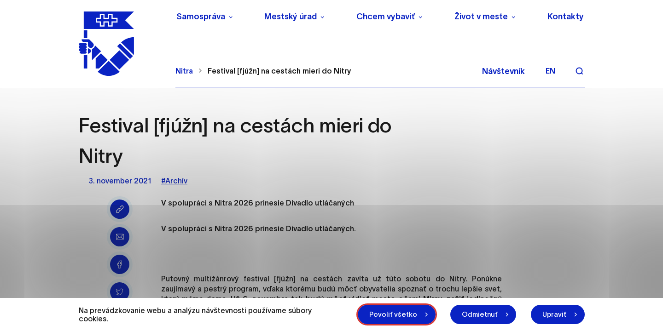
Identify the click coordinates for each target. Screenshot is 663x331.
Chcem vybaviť (385, 16)
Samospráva (200, 16)
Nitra (184, 71)
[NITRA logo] (121, 43)
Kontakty (565, 16)
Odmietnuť (480, 314)
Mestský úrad (290, 16)
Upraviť (554, 314)
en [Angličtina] (550, 71)
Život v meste (481, 16)
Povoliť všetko (393, 314)
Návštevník (503, 71)
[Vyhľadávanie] (579, 70)
